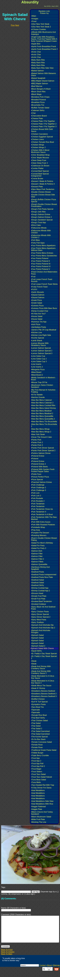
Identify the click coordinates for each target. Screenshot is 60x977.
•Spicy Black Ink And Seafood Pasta (43, 608)
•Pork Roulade (37, 498)
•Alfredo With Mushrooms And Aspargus (43, 33)
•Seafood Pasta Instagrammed (43, 575)
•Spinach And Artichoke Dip (42, 625)
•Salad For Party (38, 546)
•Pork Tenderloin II (38, 512)
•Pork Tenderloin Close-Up (42, 509)
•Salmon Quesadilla (39, 564)
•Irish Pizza (35, 324)
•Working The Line (38, 822)
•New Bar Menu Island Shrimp (43, 408)
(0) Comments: (8, 898)
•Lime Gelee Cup (38, 356)
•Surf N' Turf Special (39, 702)
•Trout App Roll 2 (38, 766)
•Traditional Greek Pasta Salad (43, 750)
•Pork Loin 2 (36, 496)
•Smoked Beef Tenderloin (41, 601)
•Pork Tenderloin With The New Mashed (44, 518)
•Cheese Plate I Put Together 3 (43, 127)
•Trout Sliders (36, 772)
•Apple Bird (35, 44)
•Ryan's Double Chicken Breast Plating (44, 539)
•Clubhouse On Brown (40, 166)
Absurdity (30, 2)
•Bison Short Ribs (38, 92)
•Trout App (35, 758)
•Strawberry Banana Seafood (43, 691)
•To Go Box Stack (38, 739)
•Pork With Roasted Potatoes (43, 525)
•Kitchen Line (36, 332)
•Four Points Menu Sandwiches (44, 256)
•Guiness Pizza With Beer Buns (44, 308)
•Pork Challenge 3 (38, 490)
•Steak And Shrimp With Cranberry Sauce (41, 667)
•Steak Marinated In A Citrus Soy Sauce (42, 677)
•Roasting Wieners (38, 535)
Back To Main (6, 960)
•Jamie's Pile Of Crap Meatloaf (43, 330)
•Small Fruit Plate (38, 599)
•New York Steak (38, 434)
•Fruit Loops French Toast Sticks (44, 284)
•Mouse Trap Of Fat (39, 382)
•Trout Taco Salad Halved (41, 777)
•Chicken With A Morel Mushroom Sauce (40, 151)
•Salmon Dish (36, 551)
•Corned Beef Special (40, 171)
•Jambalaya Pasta (38, 327)
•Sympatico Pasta (38, 704)
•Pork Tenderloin (37, 504)
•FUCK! (34, 289)
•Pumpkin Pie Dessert (40, 533)
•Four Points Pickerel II (40, 261)
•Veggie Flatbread (38, 807)
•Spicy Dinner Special (40, 614)
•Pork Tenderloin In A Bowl (42, 514)
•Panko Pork (36, 440)
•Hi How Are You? (38, 314)
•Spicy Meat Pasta (38, 620)
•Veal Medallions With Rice (42, 804)
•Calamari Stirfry (37, 110)
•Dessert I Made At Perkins (42, 181)
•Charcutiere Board (39, 116)
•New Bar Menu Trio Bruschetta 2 (44, 425)
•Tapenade (35, 710)
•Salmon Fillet (36, 554)
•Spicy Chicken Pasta (40, 612)
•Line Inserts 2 (37, 367)
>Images (34, 19)
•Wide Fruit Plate (38, 819)
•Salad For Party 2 (38, 548)
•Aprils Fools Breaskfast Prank (43, 46)
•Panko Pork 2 (37, 442)
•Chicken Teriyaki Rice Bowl (42, 142)
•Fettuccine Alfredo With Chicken (41, 232)
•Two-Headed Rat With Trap (42, 785)
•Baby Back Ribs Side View (42, 68)
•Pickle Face (36, 474)
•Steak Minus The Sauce (41, 686)
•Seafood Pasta (37, 572)
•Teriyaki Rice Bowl (39, 715)
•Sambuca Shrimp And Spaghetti (40, 568)
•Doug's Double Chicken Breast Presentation (44, 205)
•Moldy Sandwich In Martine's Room (43, 379)
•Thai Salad (36, 723)
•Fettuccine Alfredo (39, 228)
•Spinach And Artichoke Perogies (40, 631)
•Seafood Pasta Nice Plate (42, 577)
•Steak (33, 661)
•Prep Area (35, 530)
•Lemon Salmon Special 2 (41, 351)
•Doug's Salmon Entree (40, 214)
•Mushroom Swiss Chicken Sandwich (42, 386)
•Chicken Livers (37, 139)
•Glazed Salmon (37, 295)
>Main (33, 16)
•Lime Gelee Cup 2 (39, 359)
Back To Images (7, 957)
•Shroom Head (37, 593)
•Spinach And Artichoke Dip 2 (43, 628)
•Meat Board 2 (37, 375)
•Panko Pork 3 (37, 445)
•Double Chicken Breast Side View (43, 196)
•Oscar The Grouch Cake (41, 437)
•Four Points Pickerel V (40, 269)
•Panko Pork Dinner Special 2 (43, 451)
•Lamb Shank (36, 341)
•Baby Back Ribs (38, 60)
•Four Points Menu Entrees (42, 253)
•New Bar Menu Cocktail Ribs (43, 405)
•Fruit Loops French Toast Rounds (41, 280)
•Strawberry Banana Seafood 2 (44, 694)
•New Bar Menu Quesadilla (42, 416)
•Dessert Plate (37, 187)
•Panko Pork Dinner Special (42, 448)
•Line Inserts (36, 364)
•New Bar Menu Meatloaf (41, 411)
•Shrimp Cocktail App (39, 588)
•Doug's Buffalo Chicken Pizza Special (43, 200)
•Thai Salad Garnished (40, 731)
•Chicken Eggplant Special (42, 137)
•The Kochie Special (39, 737)
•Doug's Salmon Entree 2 (41, 217)
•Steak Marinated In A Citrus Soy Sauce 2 (42, 682)
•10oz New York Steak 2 (41, 27)
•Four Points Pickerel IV (41, 266)
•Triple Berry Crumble (40, 755)
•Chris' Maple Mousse (40, 158)
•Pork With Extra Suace (40, 522)
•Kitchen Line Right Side (41, 335)
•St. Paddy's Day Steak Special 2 (44, 657)
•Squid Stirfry (36, 651)
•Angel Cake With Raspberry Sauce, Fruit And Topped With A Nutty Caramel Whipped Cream (44, 39)
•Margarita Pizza (38, 370)
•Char (33, 113)
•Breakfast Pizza (38, 102)
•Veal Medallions (38, 790)
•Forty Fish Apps (38, 243)
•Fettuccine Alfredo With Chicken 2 (41, 236)
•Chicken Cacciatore (39, 134)
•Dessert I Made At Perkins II (43, 184)
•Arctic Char (36, 52)
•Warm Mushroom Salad (41, 817)
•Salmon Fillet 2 (37, 559)
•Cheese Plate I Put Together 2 (43, 124)
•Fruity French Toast (39, 287)
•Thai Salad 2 (36, 729)
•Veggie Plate (36, 809)
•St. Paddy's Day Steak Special (44, 654)
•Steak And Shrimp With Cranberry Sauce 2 (41, 672)
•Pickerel (34, 459)
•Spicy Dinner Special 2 (40, 617)
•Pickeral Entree (37, 456)
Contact (42, 971)
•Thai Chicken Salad (39, 721)
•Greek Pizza (36, 300)
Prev (13, 25)
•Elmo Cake (36, 225)
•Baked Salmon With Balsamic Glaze (43, 74)
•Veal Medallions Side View (42, 801)
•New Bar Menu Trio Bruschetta (44, 422)
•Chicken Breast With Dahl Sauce (42, 130)
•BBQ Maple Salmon (39, 84)
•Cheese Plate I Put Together (43, 121)
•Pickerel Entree (37, 461)
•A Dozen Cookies (38, 29)
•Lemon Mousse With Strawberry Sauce (40, 344)
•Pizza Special (37, 479)
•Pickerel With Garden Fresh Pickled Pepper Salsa (42, 470)
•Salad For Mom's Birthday (42, 543)
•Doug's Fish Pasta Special (42, 209)
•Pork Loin (35, 493)
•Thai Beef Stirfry (38, 718)
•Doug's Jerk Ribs (38, 212)
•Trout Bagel (36, 769)
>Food (33, 21)
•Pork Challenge (37, 485)
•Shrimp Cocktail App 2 (40, 591)
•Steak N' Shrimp (38, 688)
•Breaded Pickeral (38, 100)
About (49, 971)
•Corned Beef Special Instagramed (40, 175)
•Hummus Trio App (38, 322)
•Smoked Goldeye (38, 604)
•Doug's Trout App (38, 222)
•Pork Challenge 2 (38, 488)
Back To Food (7, 955)
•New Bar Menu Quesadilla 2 (43, 419)
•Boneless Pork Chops (40, 97)
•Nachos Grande (38, 397)
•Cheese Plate (37, 118)
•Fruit (33, 277)
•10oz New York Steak (40, 24)
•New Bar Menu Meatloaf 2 (42, 413)
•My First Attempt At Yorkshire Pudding (43, 391)
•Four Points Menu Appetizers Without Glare (43, 249)
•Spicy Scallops (37, 622)
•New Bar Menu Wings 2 (41, 432)
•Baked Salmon (37, 71)
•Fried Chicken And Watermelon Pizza (44, 273)
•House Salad (36, 316)
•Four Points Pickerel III (40, 264)
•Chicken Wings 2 (38, 147)
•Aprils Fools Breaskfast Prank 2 (44, 49)
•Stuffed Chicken (38, 699)
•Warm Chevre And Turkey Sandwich (42, 813)
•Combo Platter (37, 168)
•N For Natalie (37, 395)
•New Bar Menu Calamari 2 (42, 403)
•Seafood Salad (37, 580)
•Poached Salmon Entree (41, 482)
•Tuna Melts (36, 782)
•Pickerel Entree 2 (38, 464)
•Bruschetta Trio (37, 105)
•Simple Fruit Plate (38, 596)
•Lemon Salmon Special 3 (41, 353)
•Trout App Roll (37, 764)
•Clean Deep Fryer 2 (39, 163)
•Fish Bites (35, 240)
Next (17, 25)
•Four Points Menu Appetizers (43, 245)
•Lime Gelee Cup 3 (39, 361)
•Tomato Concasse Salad (41, 742)
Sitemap (56, 971)
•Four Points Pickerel (39, 258)
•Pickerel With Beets (39, 467)
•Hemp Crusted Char (39, 311)
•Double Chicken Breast (41, 192)
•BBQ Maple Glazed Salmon (42, 81)
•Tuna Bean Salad (38, 780)
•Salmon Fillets (37, 562)
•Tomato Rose (37, 745)
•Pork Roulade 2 (37, 501)
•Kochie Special (37, 338)
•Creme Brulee (37, 179)
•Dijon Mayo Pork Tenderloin (42, 189)
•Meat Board (36, 372)
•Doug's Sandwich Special (42, 220)
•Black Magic (36, 94)
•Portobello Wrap (38, 527)
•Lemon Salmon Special (41, 348)
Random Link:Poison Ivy (44, 12)
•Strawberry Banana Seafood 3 (44, 696)
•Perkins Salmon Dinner (41, 453)
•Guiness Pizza (37, 306)
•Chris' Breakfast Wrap (40, 155)
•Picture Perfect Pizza (40, 477)
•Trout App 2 (36, 761)
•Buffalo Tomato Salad (40, 108)
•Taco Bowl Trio (37, 707)
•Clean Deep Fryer (38, 160)
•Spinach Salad (37, 635)
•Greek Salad (36, 303)
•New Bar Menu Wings (40, 429)
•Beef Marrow (36, 86)
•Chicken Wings (37, 145)
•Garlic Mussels (37, 292)
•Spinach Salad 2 (38, 646)
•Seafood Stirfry (37, 585)
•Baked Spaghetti (38, 78)
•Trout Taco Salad (38, 774)
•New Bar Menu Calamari (41, 400)
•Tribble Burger (37, 753)
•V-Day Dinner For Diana (41, 788)
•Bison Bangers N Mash (41, 89)
